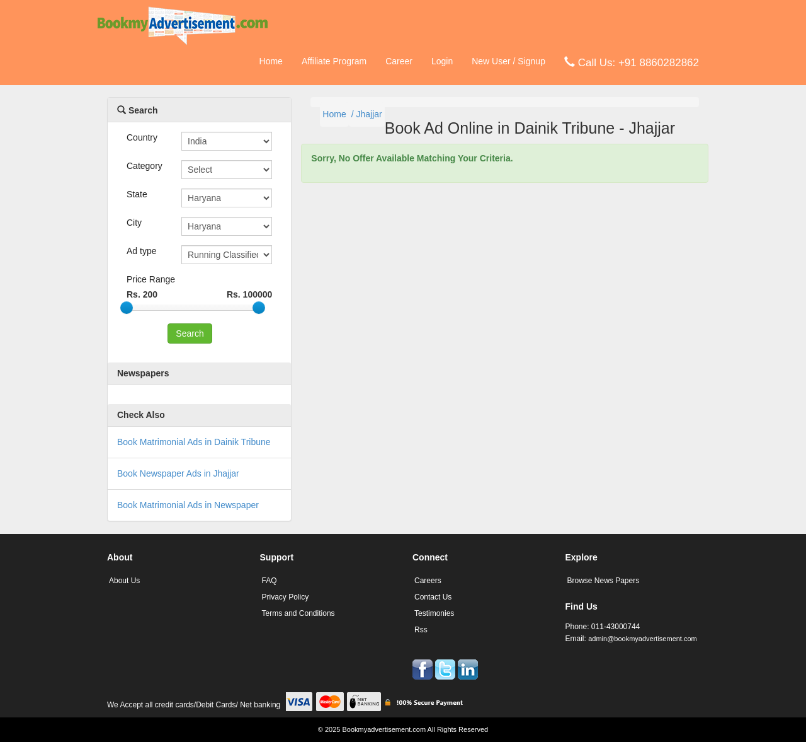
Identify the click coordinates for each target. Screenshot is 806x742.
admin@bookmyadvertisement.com (642, 638)
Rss (421, 629)
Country (142, 137)
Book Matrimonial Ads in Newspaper (188, 505)
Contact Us (432, 597)
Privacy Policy (285, 597)
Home (271, 61)
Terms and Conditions (298, 613)
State (137, 194)
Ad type (141, 251)
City (134, 222)
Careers (427, 580)
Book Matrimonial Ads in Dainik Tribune (194, 442)
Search (137, 110)
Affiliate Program (334, 61)
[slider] (126, 307)
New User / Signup (508, 61)
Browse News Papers (603, 580)
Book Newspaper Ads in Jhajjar (178, 473)
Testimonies (434, 613)
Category (144, 166)
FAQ (269, 580)
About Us (124, 580)
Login (442, 61)
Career (398, 61)
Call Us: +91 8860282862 (631, 62)
